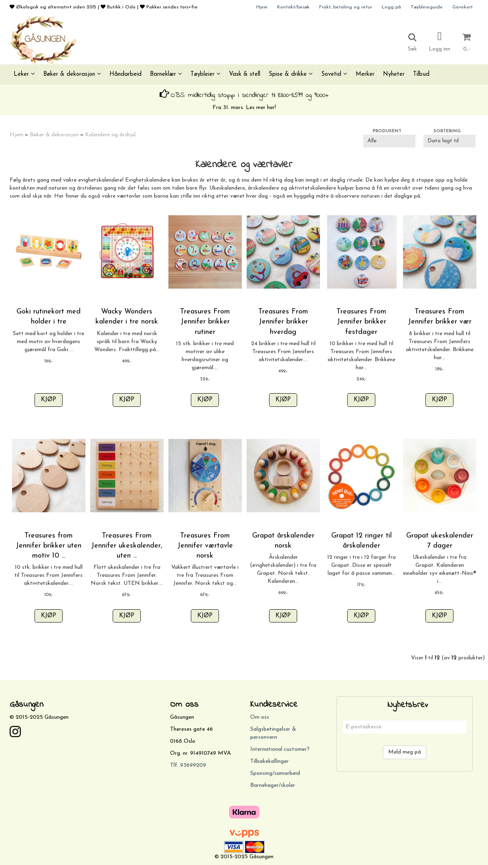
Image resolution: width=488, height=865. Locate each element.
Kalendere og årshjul (110, 135)
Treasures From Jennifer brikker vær (440, 316)
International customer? (280, 749)
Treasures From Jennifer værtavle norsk (205, 546)
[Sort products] (449, 141)
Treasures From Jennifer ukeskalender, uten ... (126, 546)
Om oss (259, 717)
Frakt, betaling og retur (345, 7)
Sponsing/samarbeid (275, 773)
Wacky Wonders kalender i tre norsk (126, 316)
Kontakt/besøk (293, 7)
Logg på (391, 7)
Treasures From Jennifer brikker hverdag (283, 321)
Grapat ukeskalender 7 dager (439, 541)
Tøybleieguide (427, 7)
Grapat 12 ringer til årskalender (361, 541)
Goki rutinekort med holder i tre (48, 316)
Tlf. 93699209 (188, 765)
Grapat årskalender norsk (283, 541)
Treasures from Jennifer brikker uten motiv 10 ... (48, 546)
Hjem (261, 7)
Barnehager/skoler (272, 785)
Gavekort (462, 7)
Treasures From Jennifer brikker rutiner (205, 321)
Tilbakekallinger (269, 761)
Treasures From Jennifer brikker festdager (361, 321)
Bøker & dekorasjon (54, 135)
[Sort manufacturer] (389, 141)
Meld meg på (404, 752)
